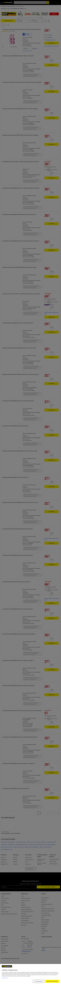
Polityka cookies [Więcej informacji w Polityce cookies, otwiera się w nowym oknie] (5, 978)
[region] (30, 974)
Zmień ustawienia (38, 981)
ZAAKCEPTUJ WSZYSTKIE (52, 981)
